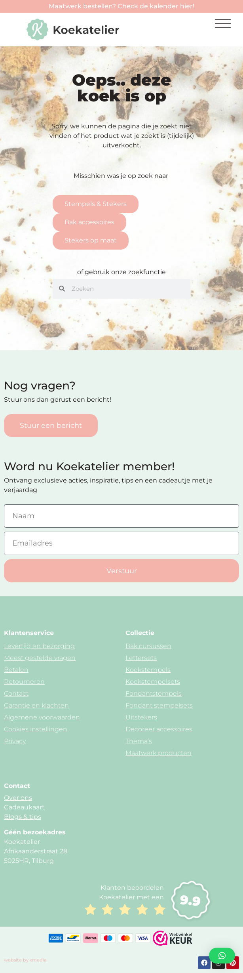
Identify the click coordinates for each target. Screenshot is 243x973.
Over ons (18, 797)
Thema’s (138, 741)
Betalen (16, 669)
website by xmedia (25, 960)
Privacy (15, 741)
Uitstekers (141, 717)
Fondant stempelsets (159, 705)
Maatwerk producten (158, 753)
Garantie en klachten (36, 705)
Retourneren (24, 681)
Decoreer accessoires (158, 729)
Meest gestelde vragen (40, 658)
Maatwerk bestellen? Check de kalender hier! (121, 6)
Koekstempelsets (152, 681)
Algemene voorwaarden (42, 717)
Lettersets (141, 658)
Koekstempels (148, 669)
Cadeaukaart (24, 807)
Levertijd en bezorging (39, 646)
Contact (16, 693)
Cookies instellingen (35, 729)
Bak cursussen (148, 646)
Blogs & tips (22, 816)
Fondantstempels (153, 693)
